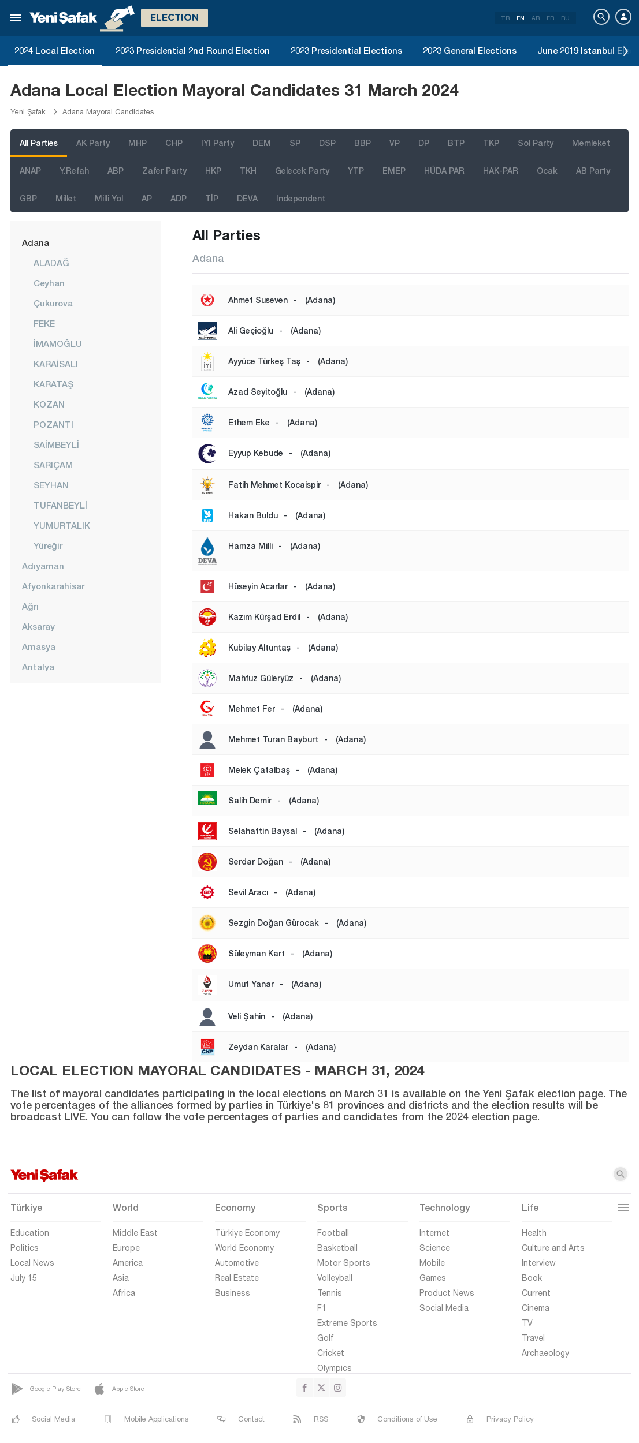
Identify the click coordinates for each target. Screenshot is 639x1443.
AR (536, 17)
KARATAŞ (53, 384)
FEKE (44, 323)
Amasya (38, 646)
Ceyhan (49, 283)
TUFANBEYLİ (60, 505)
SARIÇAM (53, 464)
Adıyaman (43, 565)
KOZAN (49, 404)
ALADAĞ (51, 262)
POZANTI (53, 424)
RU (565, 17)
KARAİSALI (56, 363)
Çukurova (53, 303)
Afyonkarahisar (53, 586)
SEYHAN (51, 485)
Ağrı (30, 606)
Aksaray (38, 626)
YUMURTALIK (62, 525)
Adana (35, 242)
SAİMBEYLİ (56, 444)
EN (521, 17)
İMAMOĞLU (58, 343)
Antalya (38, 666)
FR (550, 17)
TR (505, 17)
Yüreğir (48, 545)
